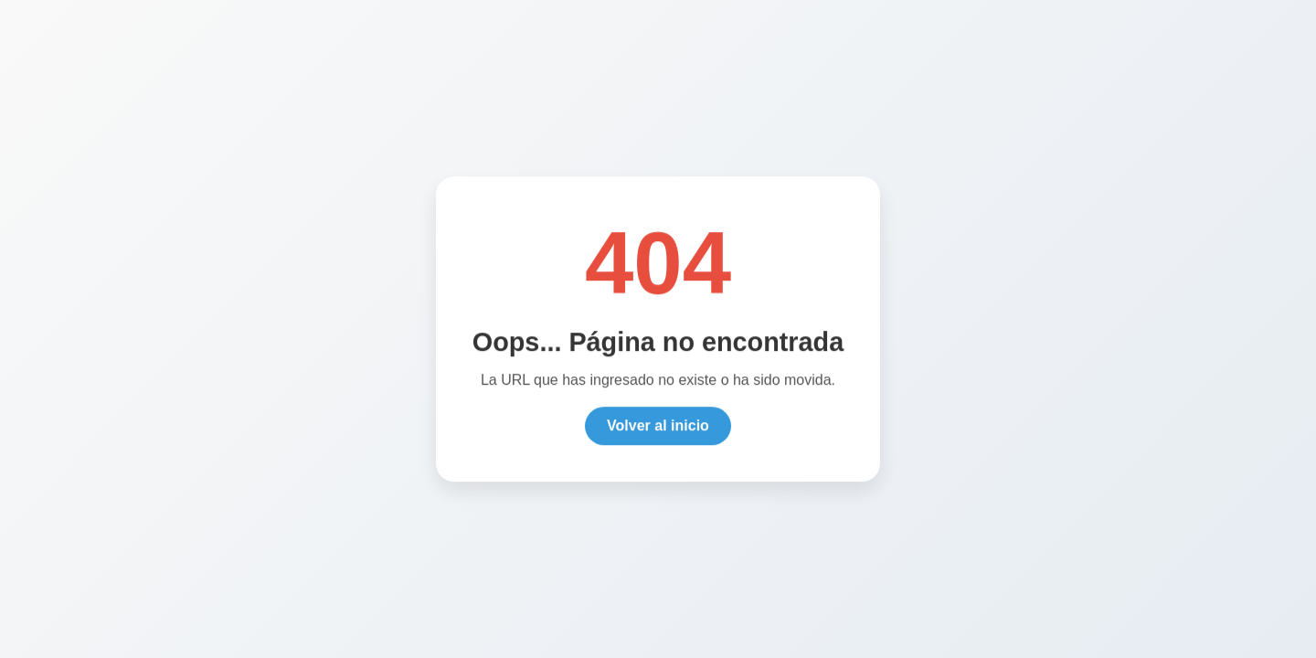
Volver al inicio (658, 427)
